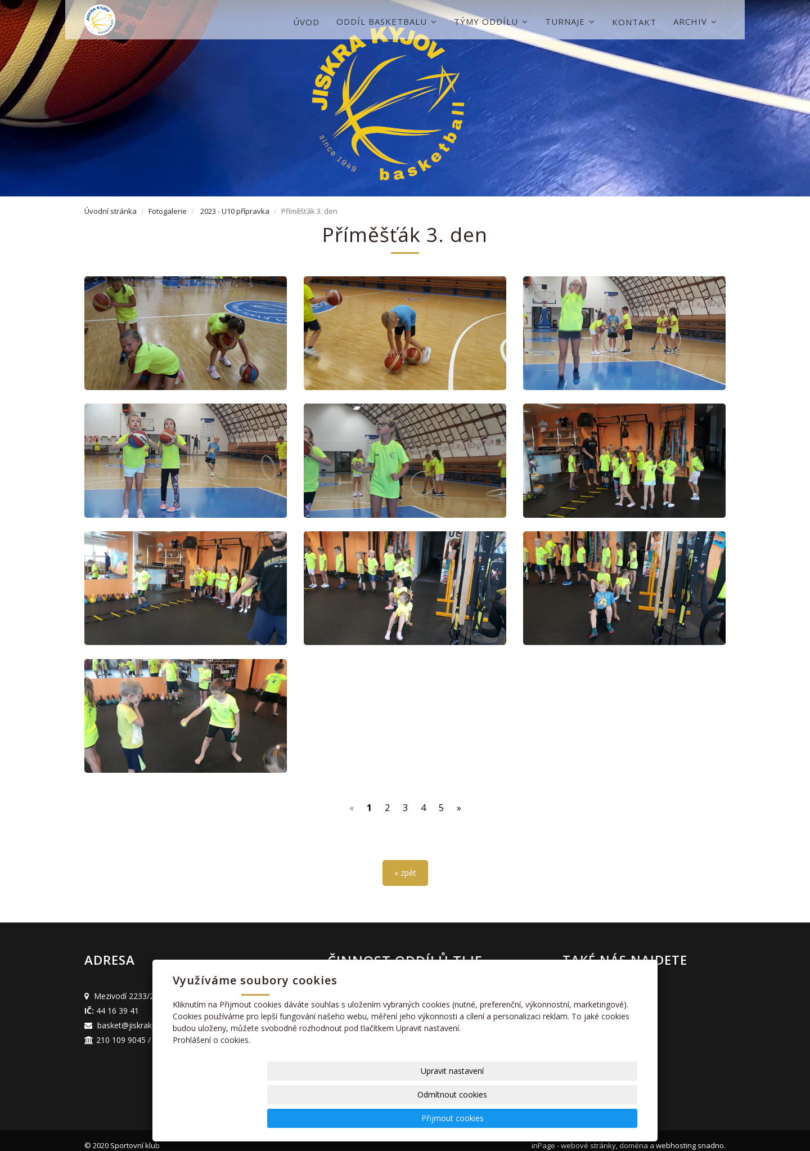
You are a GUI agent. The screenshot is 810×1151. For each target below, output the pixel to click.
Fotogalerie (167, 211)
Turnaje (570, 21)
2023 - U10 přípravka (234, 211)
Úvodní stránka (110, 211)
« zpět (405, 862)
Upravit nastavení (408, 1118)
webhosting (676, 1135)
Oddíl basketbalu (386, 21)
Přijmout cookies (594, 1118)
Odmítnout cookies (502, 1118)
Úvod (306, 22)
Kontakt (634, 22)
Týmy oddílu (491, 21)
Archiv (695, 21)
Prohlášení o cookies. (211, 1087)
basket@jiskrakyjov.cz (137, 1015)
